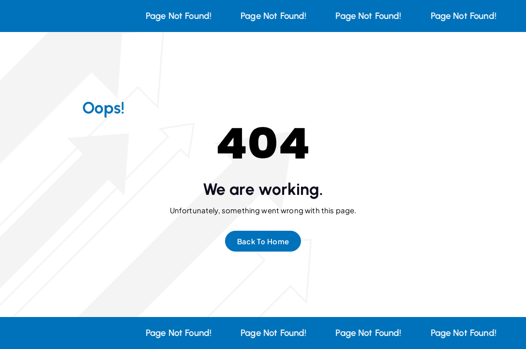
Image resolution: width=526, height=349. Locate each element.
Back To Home (263, 241)
